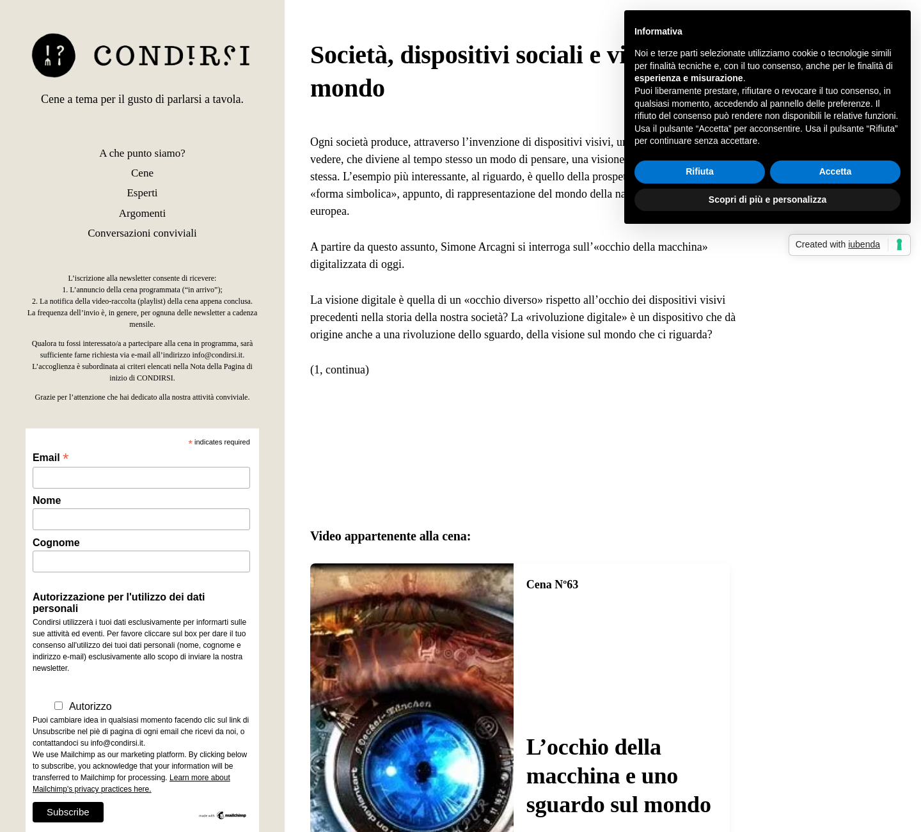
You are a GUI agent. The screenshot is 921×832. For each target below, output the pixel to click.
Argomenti (142, 213)
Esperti (142, 193)
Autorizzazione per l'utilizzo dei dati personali (119, 603)
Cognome (56, 542)
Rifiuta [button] (700, 171)
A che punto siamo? (142, 153)
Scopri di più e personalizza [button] (767, 199)
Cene (142, 173)
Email (50, 457)
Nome (47, 500)
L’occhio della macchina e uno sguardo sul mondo (618, 775)
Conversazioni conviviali (142, 233)
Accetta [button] (835, 171)
